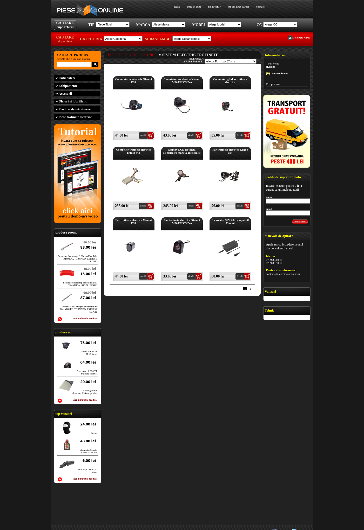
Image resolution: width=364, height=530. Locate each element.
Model (199, 25)
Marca (143, 25)
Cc (259, 25)
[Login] (270, 66)
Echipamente (68, 86)
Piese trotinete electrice (75, 117)
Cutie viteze (67, 78)
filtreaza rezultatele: (194, 60)
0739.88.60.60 (274, 259)
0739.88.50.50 (274, 262)
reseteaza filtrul (301, 37)
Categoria (91, 39)
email (269, 209)
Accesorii (65, 93)
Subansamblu (158, 39)
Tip (91, 25)
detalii (143, 135)
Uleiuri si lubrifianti (73, 101)
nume (269, 197)
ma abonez (300, 221)
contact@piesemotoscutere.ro (283, 273)
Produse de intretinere (75, 109)
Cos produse (273, 84)
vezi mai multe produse (85, 318)
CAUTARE (65, 25)
